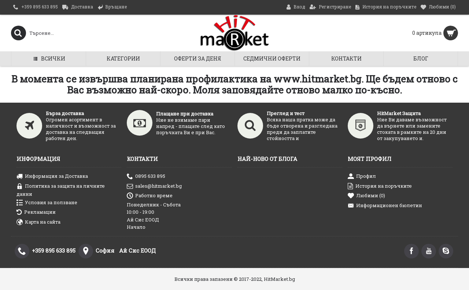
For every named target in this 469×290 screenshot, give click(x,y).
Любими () (366, 196)
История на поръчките (380, 186)
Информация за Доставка (52, 176)
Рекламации (36, 212)
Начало (136, 227)
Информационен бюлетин (385, 206)
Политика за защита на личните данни (60, 190)
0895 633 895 (146, 176)
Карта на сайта (38, 222)
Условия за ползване (46, 203)
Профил (362, 176)
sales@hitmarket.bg (154, 186)
